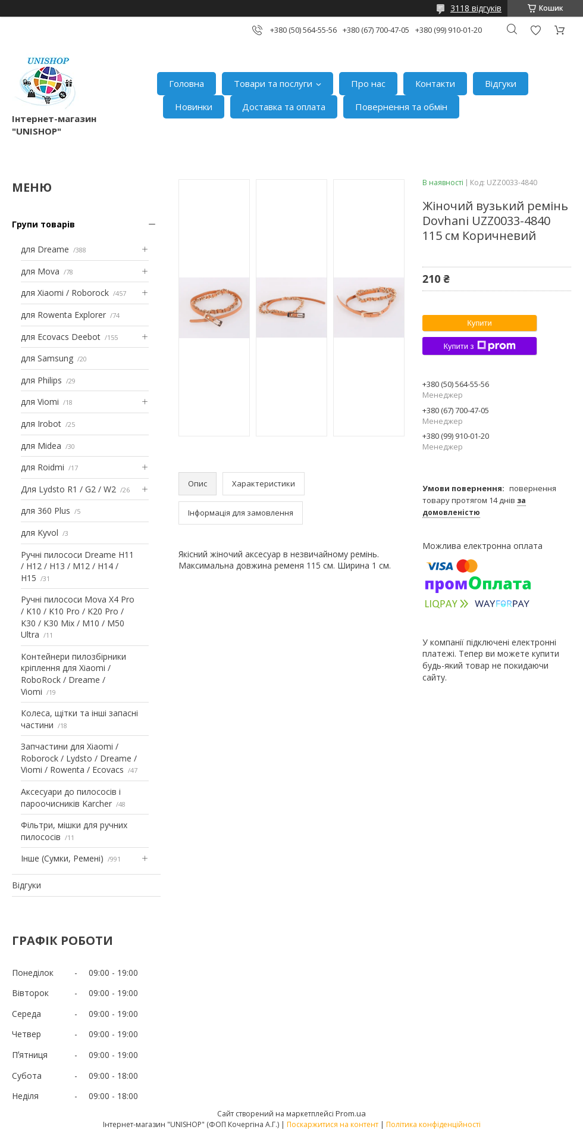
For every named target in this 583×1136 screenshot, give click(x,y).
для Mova (40, 271)
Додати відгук (535, 30)
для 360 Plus (45, 510)
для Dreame (45, 249)
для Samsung (47, 358)
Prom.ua (351, 1113)
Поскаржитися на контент (332, 1124)
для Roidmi (42, 467)
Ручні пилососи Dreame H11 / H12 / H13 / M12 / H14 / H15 (77, 566)
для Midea (41, 445)
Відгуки (500, 83)
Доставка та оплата (283, 107)
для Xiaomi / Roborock (65, 292)
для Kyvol (39, 532)
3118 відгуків (475, 8)
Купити (479, 323)
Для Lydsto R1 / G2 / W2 (68, 489)
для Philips (41, 380)
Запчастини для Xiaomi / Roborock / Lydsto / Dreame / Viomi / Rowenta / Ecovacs (79, 758)
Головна (186, 83)
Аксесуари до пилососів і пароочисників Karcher (71, 797)
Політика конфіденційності (433, 1124)
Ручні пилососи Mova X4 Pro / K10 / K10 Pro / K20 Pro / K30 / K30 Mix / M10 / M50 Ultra (77, 617)
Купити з (479, 346)
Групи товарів (43, 224)
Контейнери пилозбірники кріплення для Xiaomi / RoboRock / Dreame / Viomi (73, 674)
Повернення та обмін (401, 107)
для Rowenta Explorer (63, 314)
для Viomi (40, 401)
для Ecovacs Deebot (61, 336)
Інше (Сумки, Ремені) (62, 858)
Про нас (368, 83)
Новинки (193, 107)
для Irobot (41, 423)
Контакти (435, 83)
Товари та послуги (273, 83)
